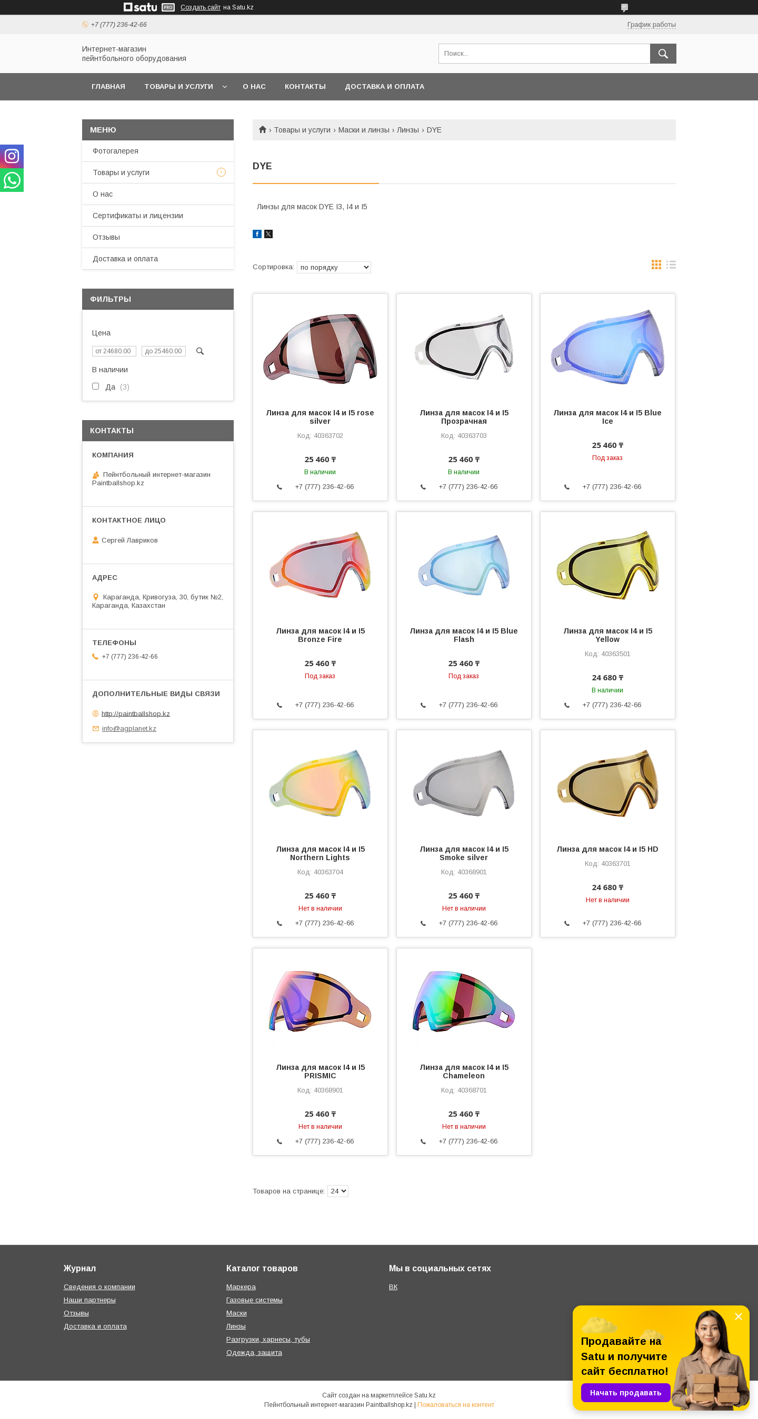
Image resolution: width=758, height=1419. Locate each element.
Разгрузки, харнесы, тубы (268, 1339)
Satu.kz (425, 1395)
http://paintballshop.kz (136, 713)
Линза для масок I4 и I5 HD (607, 849)
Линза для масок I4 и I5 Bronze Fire (320, 635)
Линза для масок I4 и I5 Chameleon (464, 1071)
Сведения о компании (99, 1287)
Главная (108, 86)
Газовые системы (254, 1300)
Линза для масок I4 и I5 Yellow (607, 635)
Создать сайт (201, 7)
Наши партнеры (90, 1300)
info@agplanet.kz (129, 728)
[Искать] (663, 54)
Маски (236, 1313)
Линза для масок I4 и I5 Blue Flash (464, 635)
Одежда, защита (254, 1352)
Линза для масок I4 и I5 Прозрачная (464, 417)
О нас (254, 86)
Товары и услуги (178, 86)
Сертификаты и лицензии (138, 215)
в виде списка (671, 267)
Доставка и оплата (384, 86)
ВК (393, 1287)
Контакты (305, 86)
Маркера (241, 1287)
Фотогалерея (115, 151)
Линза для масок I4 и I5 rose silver (320, 417)
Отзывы (106, 237)
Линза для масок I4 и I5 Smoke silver (464, 853)
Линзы (408, 130)
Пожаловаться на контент (455, 1404)
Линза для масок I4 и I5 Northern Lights (320, 853)
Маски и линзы (364, 130)
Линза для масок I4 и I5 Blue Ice (607, 417)
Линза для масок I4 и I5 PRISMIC (320, 1071)
